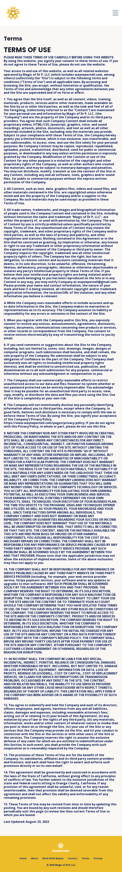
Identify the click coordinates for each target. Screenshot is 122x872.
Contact (72, 858)
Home (23, 858)
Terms (85, 858)
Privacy (98, 858)
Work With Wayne (53, 858)
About (34, 858)
